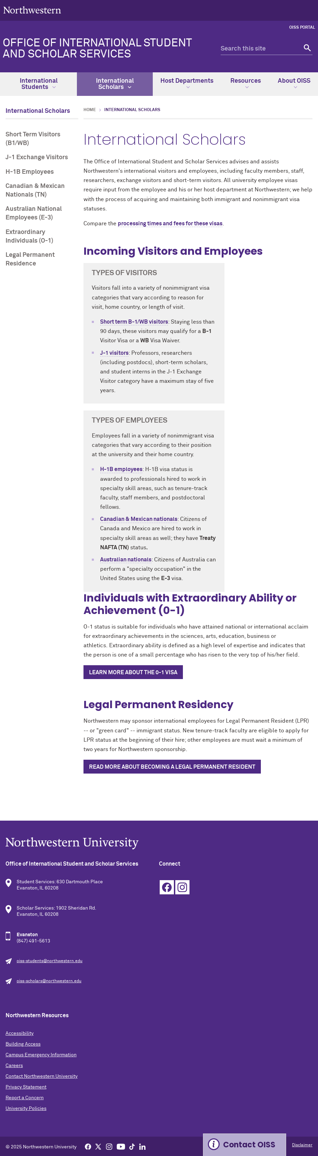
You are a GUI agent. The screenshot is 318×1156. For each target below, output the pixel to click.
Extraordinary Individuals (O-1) (29, 236)
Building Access (23, 1044)
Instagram (182, 887)
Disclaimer (302, 1145)
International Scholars (115, 84)
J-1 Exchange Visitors (37, 157)
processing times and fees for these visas (170, 223)
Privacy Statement (26, 1087)
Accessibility (20, 1033)
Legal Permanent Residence (30, 259)
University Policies (26, 1108)
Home (89, 110)
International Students (39, 84)
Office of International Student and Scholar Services (97, 49)
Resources (245, 83)
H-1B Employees (30, 172)
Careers (14, 1065)
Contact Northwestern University (42, 1076)
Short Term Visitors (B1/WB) (33, 139)
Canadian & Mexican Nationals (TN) (35, 190)
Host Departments (186, 83)
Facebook (167, 887)
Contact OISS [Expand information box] (249, 1144)
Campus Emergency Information (41, 1055)
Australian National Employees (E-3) (34, 213)
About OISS (294, 83)
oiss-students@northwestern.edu (49, 961)
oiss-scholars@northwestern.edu (49, 981)
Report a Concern (25, 1097)
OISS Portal (302, 28)
